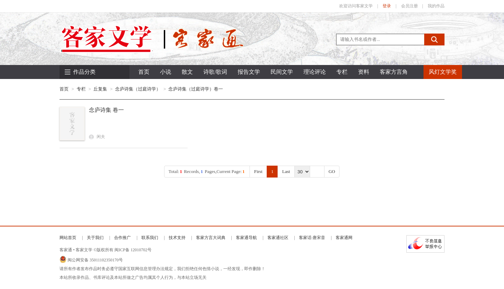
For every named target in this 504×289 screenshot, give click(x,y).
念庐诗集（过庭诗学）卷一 (195, 89)
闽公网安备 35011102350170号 (95, 260)
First (258, 171)
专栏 (81, 89)
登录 (387, 5)
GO (332, 171)
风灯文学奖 (443, 72)
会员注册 (409, 5)
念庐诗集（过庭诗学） (138, 89)
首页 (143, 72)
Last (286, 171)
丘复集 (100, 89)
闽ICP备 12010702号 (133, 249)
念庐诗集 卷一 (106, 110)
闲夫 (97, 136)
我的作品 (436, 5)
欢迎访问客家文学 (356, 5)
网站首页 (67, 237)
